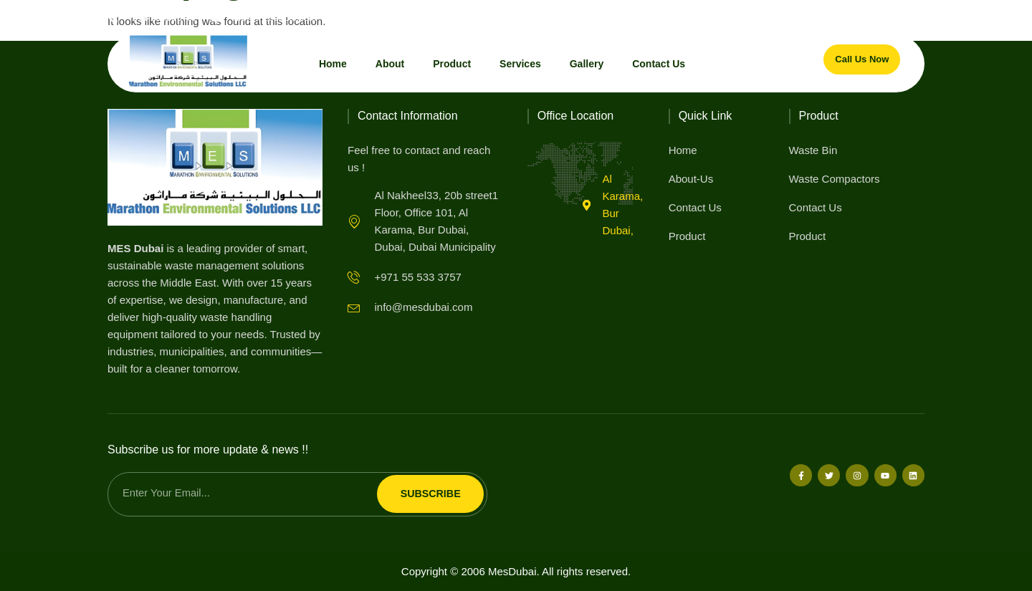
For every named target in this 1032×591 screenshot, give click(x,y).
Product (452, 63)
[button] (912, 17)
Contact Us (658, 63)
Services (520, 63)
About (390, 63)
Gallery (586, 63)
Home (333, 63)
